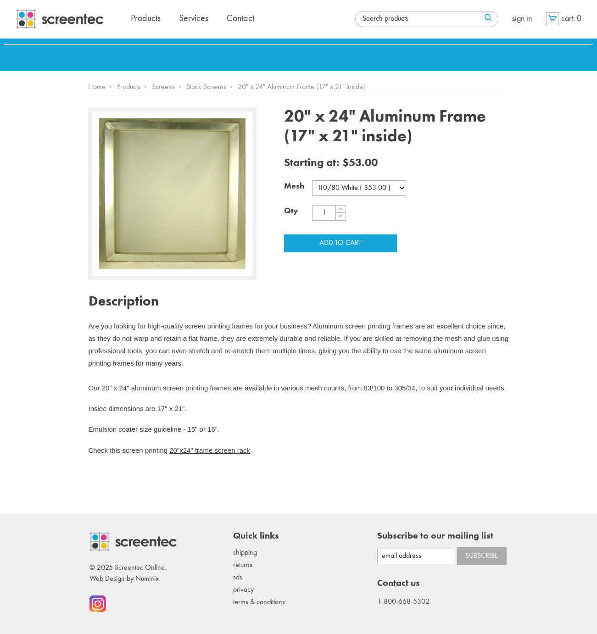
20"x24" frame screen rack (209, 450)
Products (128, 87)
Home (97, 87)
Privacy (243, 590)
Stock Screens (206, 87)
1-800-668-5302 (403, 602)
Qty (291, 211)
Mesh (294, 186)
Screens (163, 87)
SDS (237, 577)
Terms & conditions (259, 602)
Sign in (522, 19)
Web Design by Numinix (124, 579)
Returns (242, 565)
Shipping (245, 552)
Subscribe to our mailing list (435, 536)
